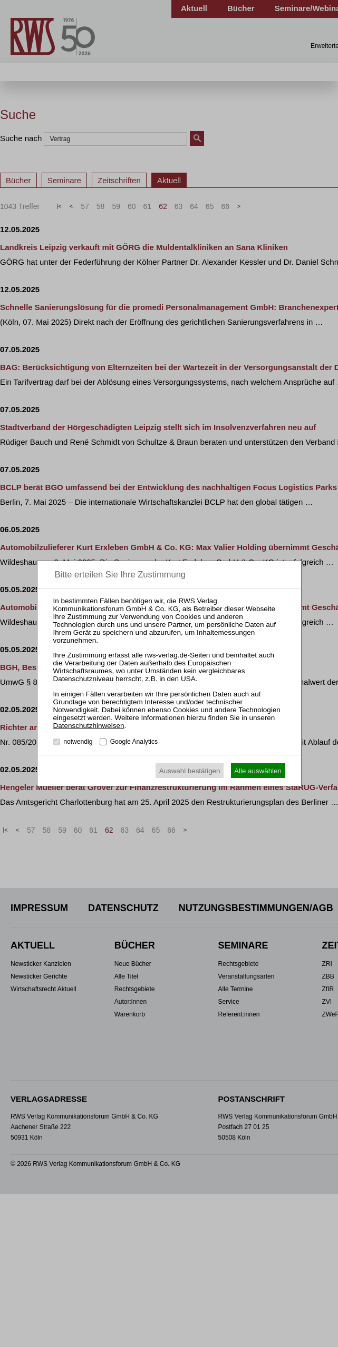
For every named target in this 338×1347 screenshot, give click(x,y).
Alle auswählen (258, 771)
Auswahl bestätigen (189, 771)
